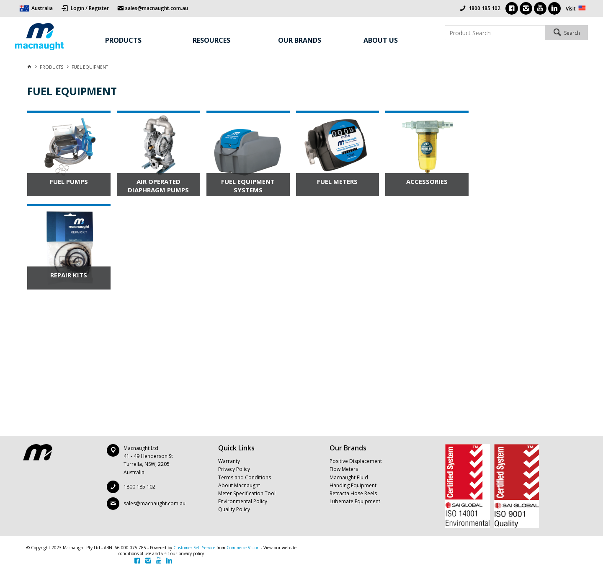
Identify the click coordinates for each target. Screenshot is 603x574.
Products (123, 40)
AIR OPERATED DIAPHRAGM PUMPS (158, 185)
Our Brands (299, 40)
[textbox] (495, 32)
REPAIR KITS (68, 275)
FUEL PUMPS (69, 181)
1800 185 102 (484, 8)
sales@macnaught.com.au (155, 503)
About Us (380, 40)
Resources (211, 40)
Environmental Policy (242, 501)
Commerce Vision (243, 548)
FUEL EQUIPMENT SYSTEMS (248, 185)
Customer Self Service (194, 548)
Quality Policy (234, 509)
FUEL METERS (337, 181)
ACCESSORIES (427, 181)
